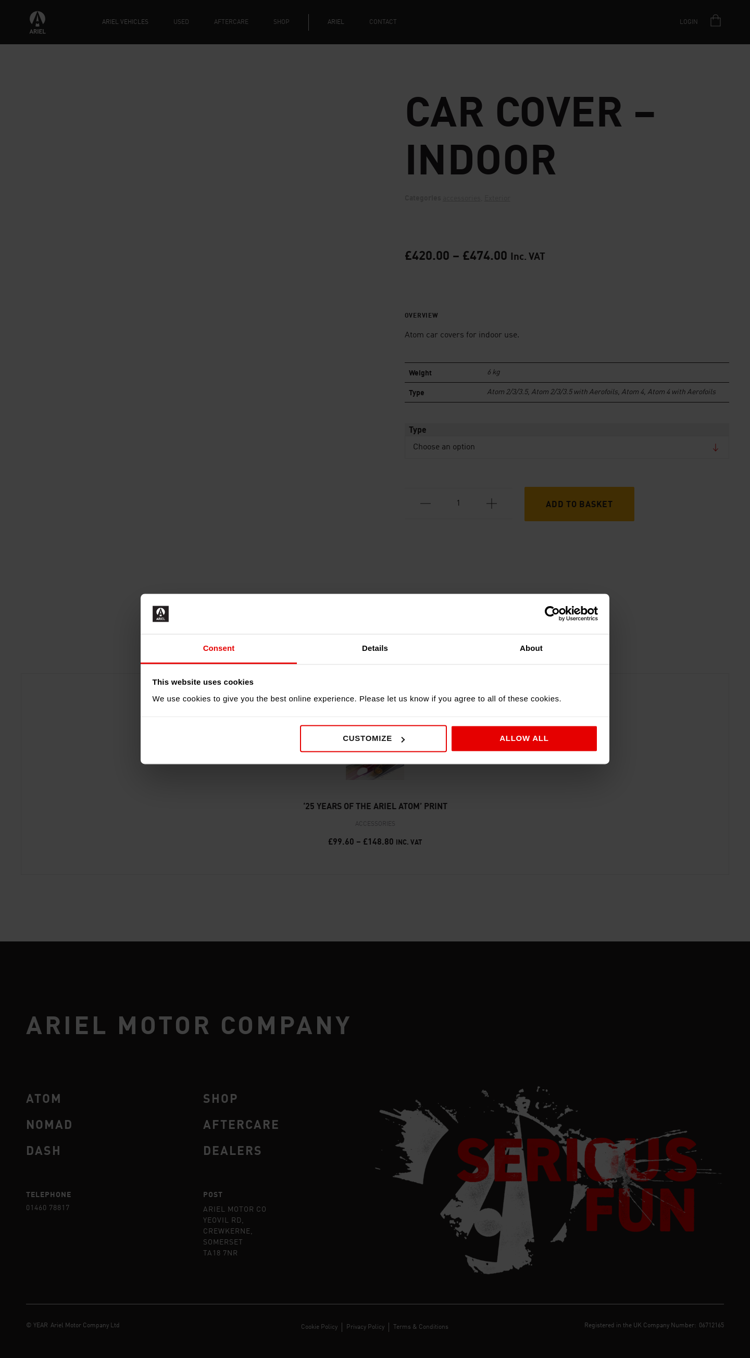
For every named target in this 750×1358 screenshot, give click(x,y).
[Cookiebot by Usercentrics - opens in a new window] (552, 614)
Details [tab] (375, 648)
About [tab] (531, 648)
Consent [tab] (219, 648)
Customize (374, 738)
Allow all (524, 738)
